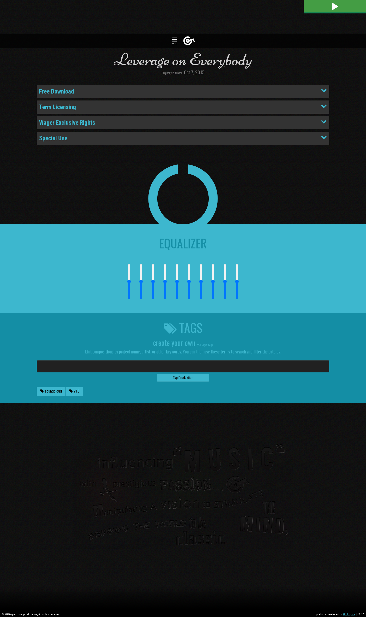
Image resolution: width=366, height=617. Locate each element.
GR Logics (349, 614)
